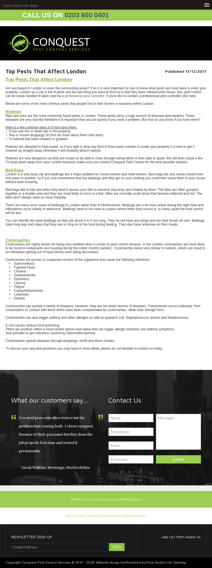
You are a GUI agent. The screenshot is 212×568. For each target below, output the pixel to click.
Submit (179, 459)
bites (160, 310)
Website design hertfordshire (118, 562)
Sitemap (179, 562)
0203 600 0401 (87, 15)
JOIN (116, 547)
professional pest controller (84, 96)
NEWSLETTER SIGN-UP (31, 536)
